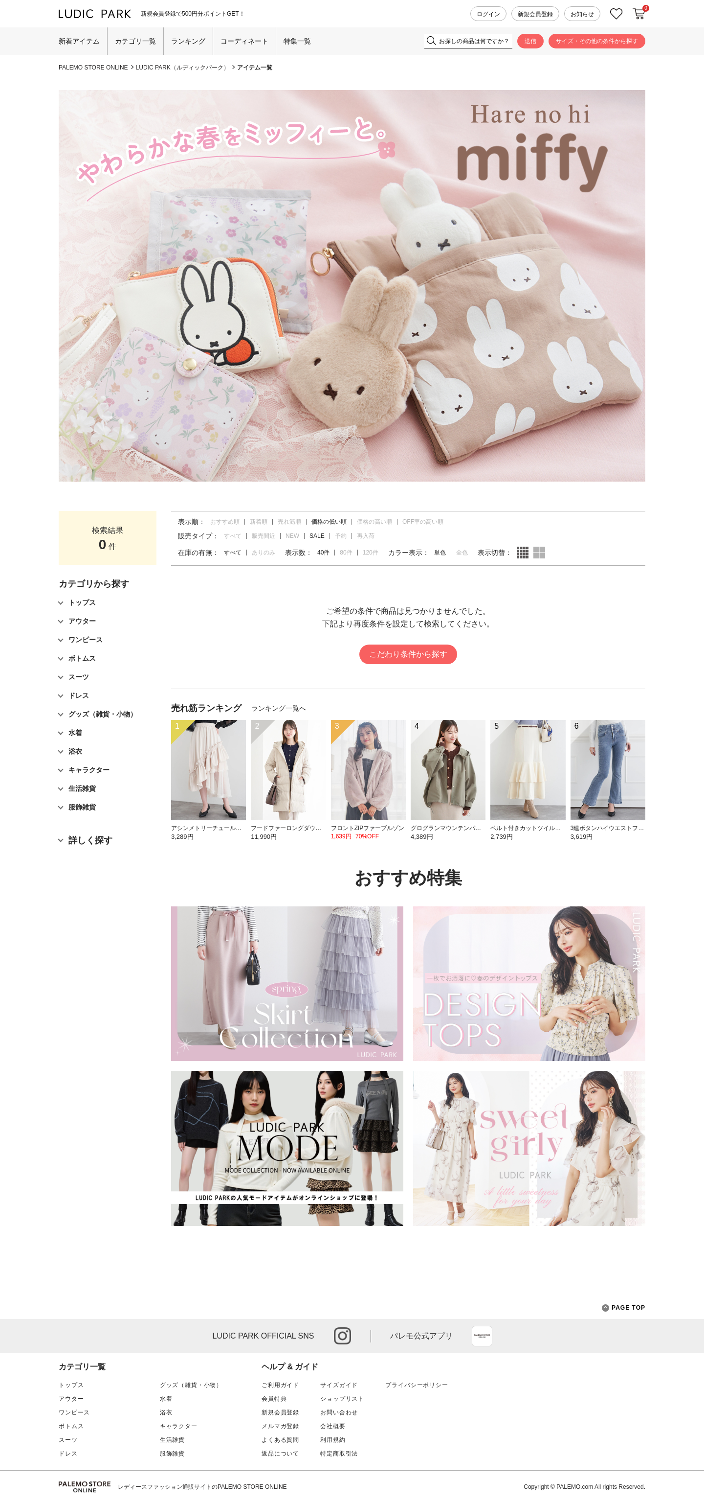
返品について (280, 1453)
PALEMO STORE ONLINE (93, 67)
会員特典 (274, 1398)
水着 (166, 1398)
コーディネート (244, 41)
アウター (71, 1398)
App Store (482, 1336)
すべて (233, 535)
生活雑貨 (172, 1439)
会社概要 (332, 1426)
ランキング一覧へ (278, 708)
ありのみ (263, 552)
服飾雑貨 (172, 1453)
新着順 (258, 521)
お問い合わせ (339, 1412)
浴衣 (166, 1412)
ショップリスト (342, 1398)
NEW (292, 535)
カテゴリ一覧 (135, 41)
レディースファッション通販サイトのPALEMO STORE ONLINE (202, 1486)
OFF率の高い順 (422, 521)
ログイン (488, 14)
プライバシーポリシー (416, 1385)
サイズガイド (339, 1385)
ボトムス (71, 1426)
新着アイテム (79, 41)
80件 (346, 552)
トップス (71, 1385)
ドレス (68, 1453)
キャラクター (179, 1426)
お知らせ (582, 14)
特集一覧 (297, 41)
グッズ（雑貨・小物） (191, 1385)
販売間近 (263, 535)
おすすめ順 (225, 521)
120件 (370, 552)
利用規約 (332, 1439)
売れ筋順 (289, 521)
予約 (341, 535)
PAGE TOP (623, 1308)
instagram (342, 1335)
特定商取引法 (339, 1453)
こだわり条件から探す (408, 654)
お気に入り (616, 14)
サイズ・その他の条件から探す (597, 41)
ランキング (188, 41)
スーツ (68, 1439)
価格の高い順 (374, 521)
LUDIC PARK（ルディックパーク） (182, 67)
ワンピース (74, 1412)
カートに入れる (639, 14)
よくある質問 (280, 1439)
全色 (462, 552)
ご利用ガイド (280, 1385)
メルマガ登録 (280, 1426)
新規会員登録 (535, 14)
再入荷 (365, 535)
